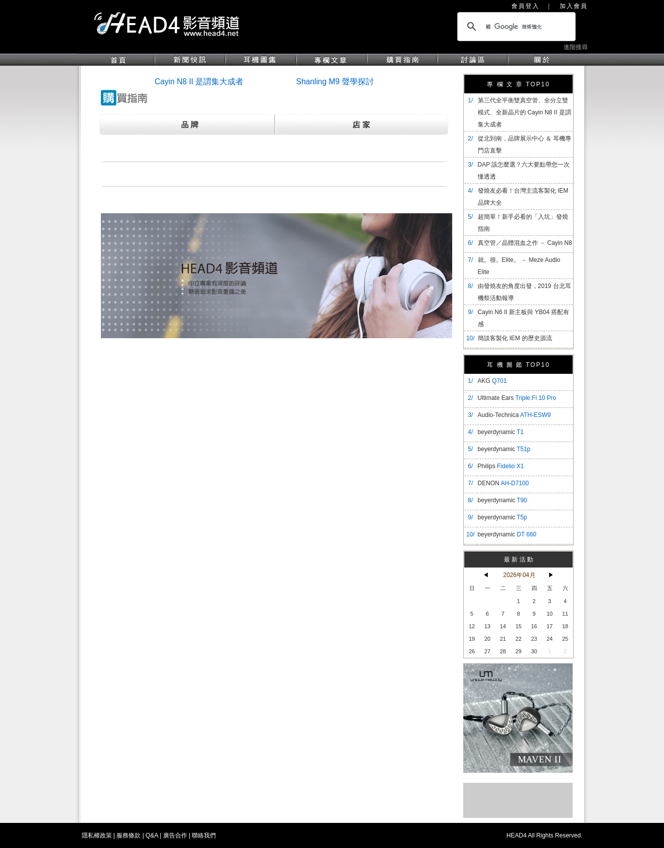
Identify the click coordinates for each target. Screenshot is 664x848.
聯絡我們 (204, 835)
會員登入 (525, 6)
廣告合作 (175, 835)
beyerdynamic (501, 432)
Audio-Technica (514, 414)
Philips (501, 466)
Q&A (152, 835)
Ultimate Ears (517, 397)
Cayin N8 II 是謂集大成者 (199, 81)
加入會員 (574, 6)
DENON (503, 483)
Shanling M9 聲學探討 (335, 81)
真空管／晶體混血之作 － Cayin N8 (525, 242)
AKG (492, 380)
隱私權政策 (97, 835)
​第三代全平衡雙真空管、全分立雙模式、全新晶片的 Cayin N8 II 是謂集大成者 (524, 112)
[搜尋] (515, 27)
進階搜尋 (576, 47)
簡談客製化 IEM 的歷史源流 (515, 338)
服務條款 (128, 835)
